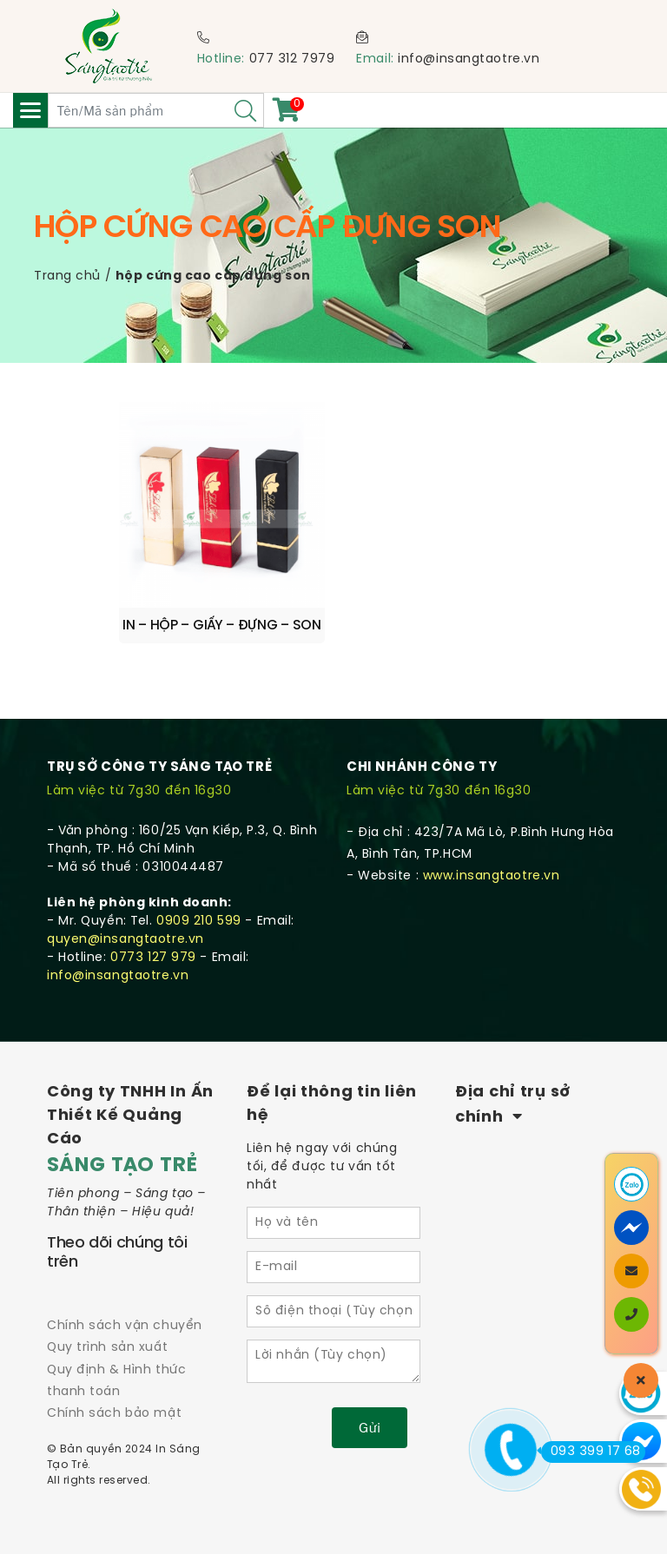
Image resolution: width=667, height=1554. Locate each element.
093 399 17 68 (591, 1452)
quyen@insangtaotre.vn (125, 939)
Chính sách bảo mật (114, 1413)
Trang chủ (67, 276)
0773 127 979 (153, 958)
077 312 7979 (292, 59)
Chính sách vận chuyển (124, 1326)
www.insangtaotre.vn (491, 876)
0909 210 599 (198, 921)
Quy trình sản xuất (107, 1347)
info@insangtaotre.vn (468, 59)
